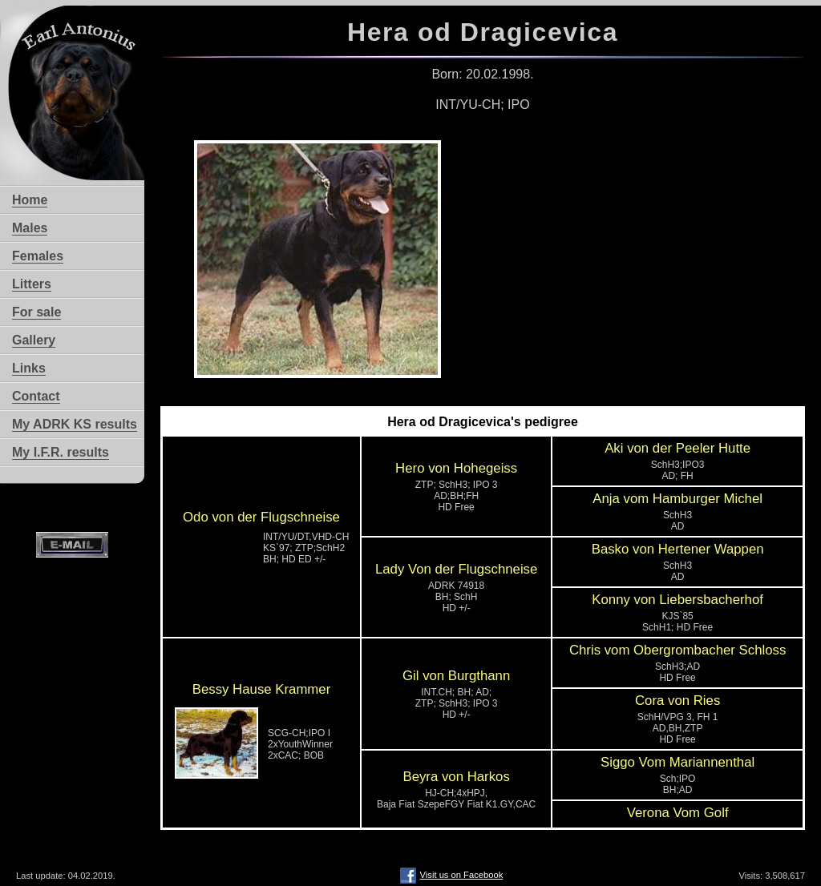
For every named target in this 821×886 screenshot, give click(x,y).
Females (37, 256)
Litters (31, 284)
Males (29, 228)
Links (29, 368)
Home (29, 200)
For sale (36, 312)
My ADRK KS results (74, 424)
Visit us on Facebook (452, 875)
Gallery (33, 340)
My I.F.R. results (60, 452)
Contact (36, 396)
